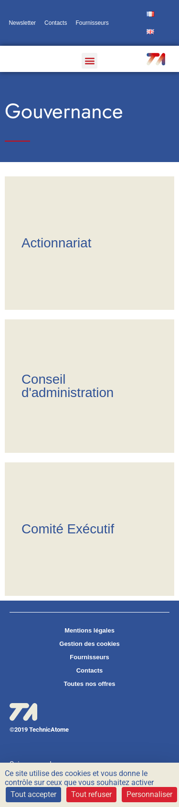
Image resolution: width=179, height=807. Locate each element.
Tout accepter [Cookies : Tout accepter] (33, 794)
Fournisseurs (91, 23)
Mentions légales (89, 630)
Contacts (55, 23)
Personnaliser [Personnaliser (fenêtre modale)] (149, 794)
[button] (89, 61)
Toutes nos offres (89, 683)
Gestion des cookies (89, 643)
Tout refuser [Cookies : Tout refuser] (91, 794)
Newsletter (22, 23)
